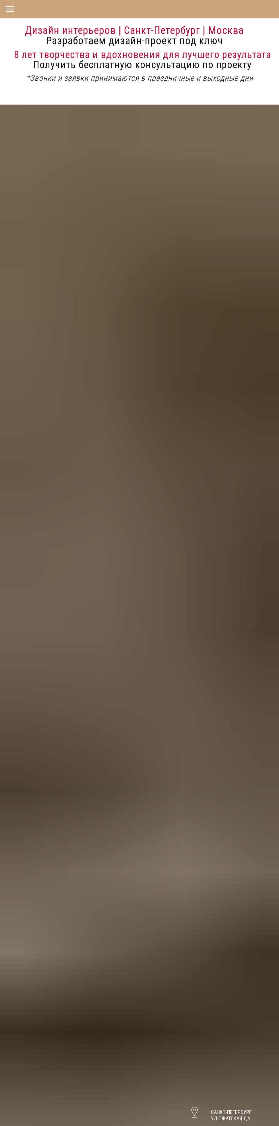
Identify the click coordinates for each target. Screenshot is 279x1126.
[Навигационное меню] (10, 9)
